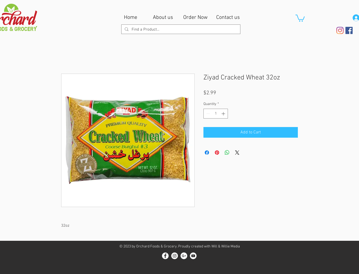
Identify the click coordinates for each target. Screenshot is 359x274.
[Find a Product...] (180, 30)
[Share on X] (237, 152)
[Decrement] (207, 113)
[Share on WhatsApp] (227, 152)
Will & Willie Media (225, 246)
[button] (300, 18)
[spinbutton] (215, 113)
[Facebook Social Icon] (349, 30)
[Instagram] (340, 30)
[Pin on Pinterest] (217, 152)
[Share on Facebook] (207, 152)
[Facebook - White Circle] (165, 255)
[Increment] (223, 113)
